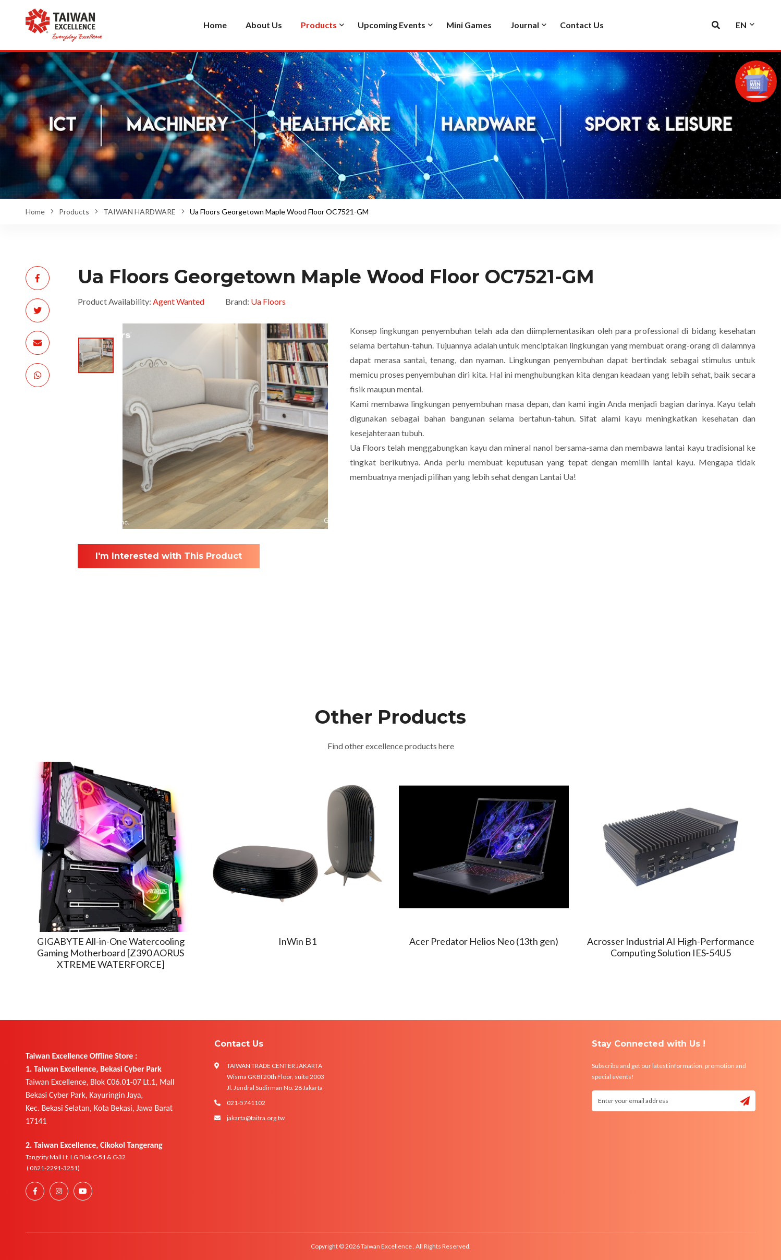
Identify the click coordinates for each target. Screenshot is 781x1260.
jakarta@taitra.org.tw (256, 1118)
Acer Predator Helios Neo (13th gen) (483, 941)
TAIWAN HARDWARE (139, 211)
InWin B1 (297, 941)
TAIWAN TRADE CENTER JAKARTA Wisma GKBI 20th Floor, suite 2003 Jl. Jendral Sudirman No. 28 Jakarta (275, 1076)
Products (74, 211)
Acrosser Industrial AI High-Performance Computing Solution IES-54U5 (670, 946)
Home (35, 211)
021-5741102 (246, 1103)
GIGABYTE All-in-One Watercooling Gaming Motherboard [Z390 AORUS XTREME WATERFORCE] (111, 952)
